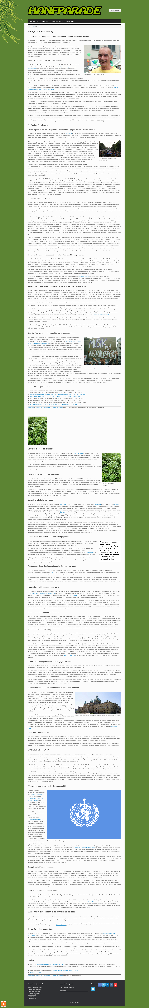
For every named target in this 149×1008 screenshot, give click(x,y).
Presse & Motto (70, 21)
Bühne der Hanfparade (34, 991)
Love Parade (68, 133)
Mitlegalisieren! (115, 10)
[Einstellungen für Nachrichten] (3, 1004)
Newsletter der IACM (35, 972)
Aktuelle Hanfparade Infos (35, 987)
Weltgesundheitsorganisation (35, 819)
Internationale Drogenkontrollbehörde (85, 847)
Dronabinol (98, 504)
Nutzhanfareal (32, 995)
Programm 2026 (34, 21)
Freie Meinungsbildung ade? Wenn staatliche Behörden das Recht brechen (58, 37)
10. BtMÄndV (63, 504)
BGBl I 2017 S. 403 (78, 453)
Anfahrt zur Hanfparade (34, 989)
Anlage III (116, 504)
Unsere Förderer (57, 21)
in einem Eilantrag (84, 276)
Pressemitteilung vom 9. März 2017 (84, 901)
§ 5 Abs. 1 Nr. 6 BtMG (73, 595)
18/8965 (116, 916)
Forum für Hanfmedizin (34, 993)
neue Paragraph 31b (69, 655)
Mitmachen (46, 21)
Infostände (31, 996)
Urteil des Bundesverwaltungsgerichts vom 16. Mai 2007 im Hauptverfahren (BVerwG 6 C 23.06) (55, 404)
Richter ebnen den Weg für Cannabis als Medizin (50, 964)
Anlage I (62, 512)
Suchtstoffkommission (38, 794)
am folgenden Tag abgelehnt (101, 314)
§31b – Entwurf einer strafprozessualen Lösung (65, 970)
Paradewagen (32, 998)
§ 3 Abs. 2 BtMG (90, 552)
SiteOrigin (77, 1002)
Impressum (63, 990)
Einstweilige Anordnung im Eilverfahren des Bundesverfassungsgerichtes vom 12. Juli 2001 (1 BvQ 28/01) (58, 394)
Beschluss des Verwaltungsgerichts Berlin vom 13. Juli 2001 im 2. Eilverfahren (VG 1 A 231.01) (55, 396)
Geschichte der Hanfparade (67, 987)
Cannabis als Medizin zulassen (40, 449)
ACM (52, 572)
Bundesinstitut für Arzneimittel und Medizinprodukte (41, 593)
